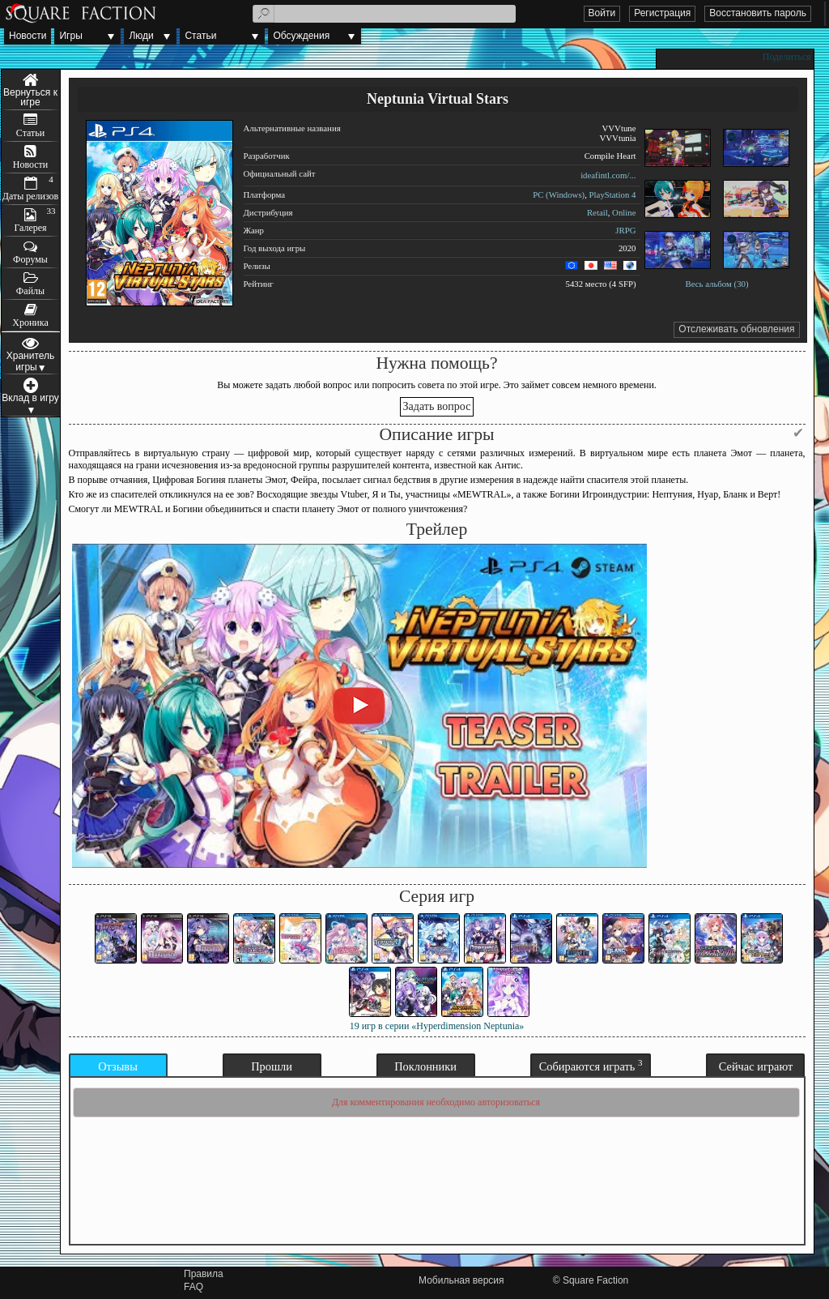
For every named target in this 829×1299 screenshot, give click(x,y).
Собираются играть (591, 1065)
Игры (70, 35)
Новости (27, 35)
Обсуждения (301, 35)
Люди (141, 35)
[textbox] (384, 14)
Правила (203, 1274)
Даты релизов (30, 196)
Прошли (271, 1066)
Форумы (30, 259)
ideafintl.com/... (608, 175)
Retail (597, 212)
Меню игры (31, 90)
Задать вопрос (437, 406)
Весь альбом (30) (716, 283)
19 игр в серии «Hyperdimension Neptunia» (437, 1026)
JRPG (625, 230)
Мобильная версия (461, 1280)
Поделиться (787, 56)
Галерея (30, 227)
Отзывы (118, 1066)
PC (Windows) (559, 194)
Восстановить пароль (757, 13)
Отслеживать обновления (736, 329)
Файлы (30, 291)
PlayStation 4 (612, 194)
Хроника (30, 322)
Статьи (200, 35)
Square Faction (595, 1280)
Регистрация (662, 13)
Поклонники (425, 1066)
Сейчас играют (756, 1066)
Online (624, 212)
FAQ (193, 1287)
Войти (602, 13)
